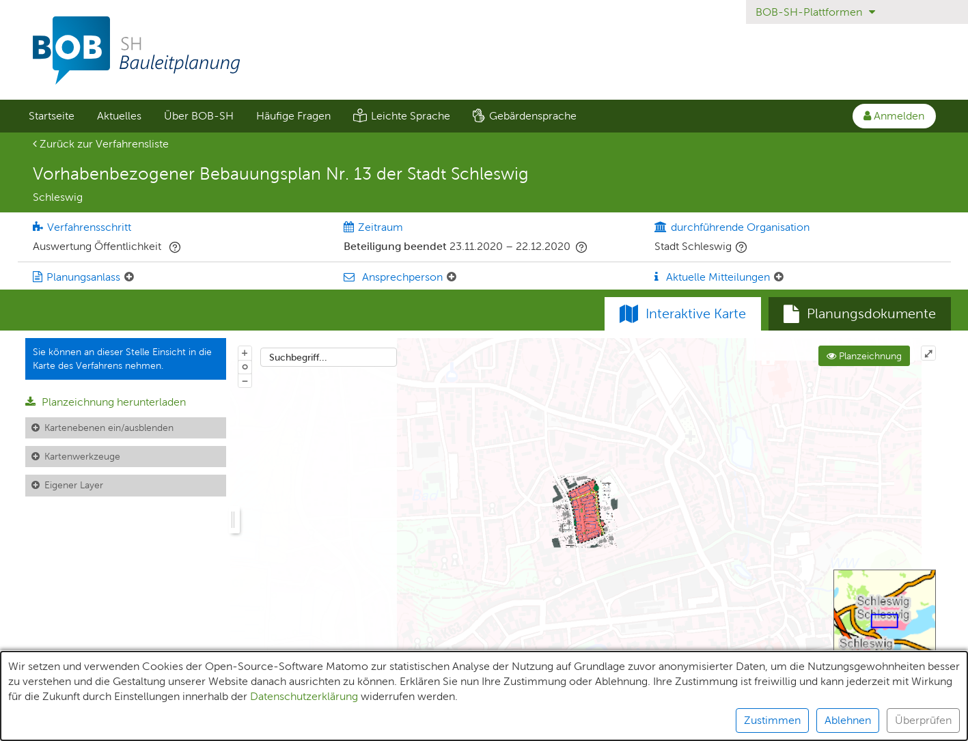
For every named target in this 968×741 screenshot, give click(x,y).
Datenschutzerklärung (304, 719)
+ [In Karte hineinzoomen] (244, 352)
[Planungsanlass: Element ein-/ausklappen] (129, 277)
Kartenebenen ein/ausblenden (109, 427)
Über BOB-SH (199, 116)
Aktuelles (119, 116)
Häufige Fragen (293, 116)
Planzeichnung (864, 355)
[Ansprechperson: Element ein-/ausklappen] (451, 277)
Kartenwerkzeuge (82, 456)
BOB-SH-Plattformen (815, 12)
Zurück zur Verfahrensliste (101, 144)
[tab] (860, 314)
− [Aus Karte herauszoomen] (244, 380)
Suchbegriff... (298, 357)
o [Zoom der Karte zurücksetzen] (245, 366)
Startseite (51, 116)
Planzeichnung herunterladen (105, 402)
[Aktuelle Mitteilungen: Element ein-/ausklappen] (779, 277)
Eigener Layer (73, 484)
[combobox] (328, 357)
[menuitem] (52, 116)
